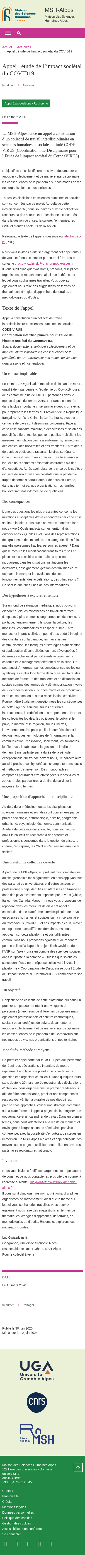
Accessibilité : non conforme (22, 1529)
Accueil (7, 47)
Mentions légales (14, 1507)
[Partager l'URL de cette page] (54, 85)
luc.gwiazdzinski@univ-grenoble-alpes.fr (45, 263)
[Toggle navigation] (7, 33)
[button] (18, 33)
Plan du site (10, 1496)
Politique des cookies (17, 1518)
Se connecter (11, 1534)
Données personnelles (18, 1512)
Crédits (7, 1501)
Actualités (24, 47)
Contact (7, 1491)
